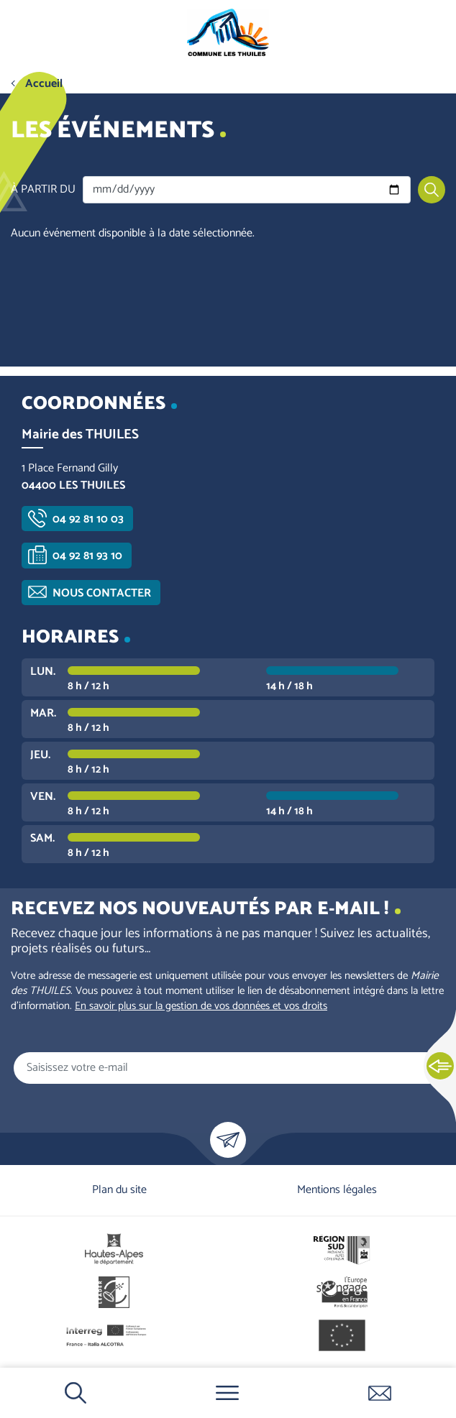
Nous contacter (102, 593)
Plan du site (119, 1190)
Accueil (44, 83)
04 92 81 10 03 (88, 519)
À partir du (43, 189)
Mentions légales (337, 1190)
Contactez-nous (380, 1393)
